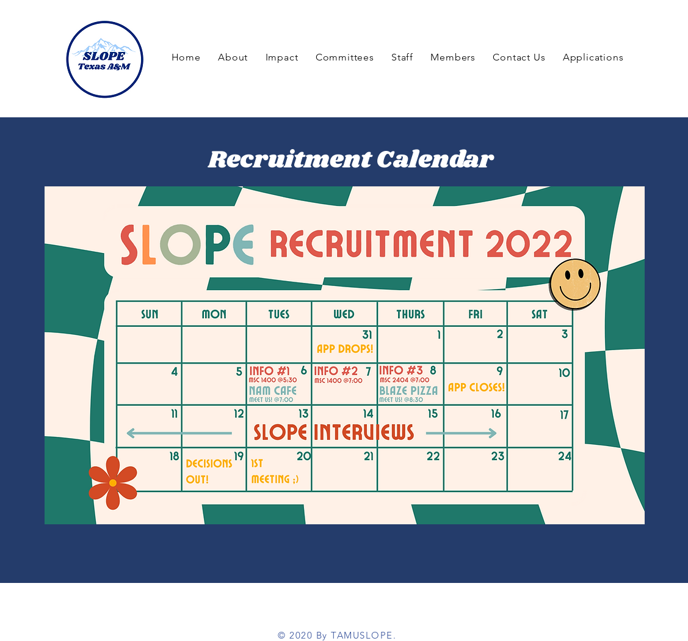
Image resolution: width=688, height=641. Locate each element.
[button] (453, 57)
